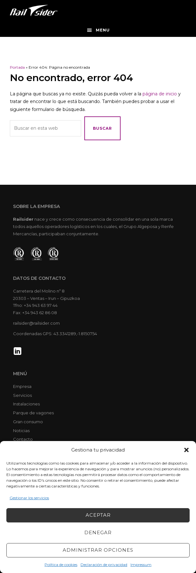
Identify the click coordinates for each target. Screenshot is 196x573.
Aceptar (98, 515)
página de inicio (160, 94)
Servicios (22, 395)
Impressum (140, 564)
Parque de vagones (33, 412)
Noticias (21, 430)
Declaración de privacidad (103, 564)
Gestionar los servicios (29, 497)
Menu (103, 30)
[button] (186, 450)
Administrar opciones (98, 550)
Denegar (98, 532)
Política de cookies (61, 564)
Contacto (23, 439)
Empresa (22, 386)
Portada (17, 67)
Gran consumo (28, 421)
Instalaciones (26, 403)
